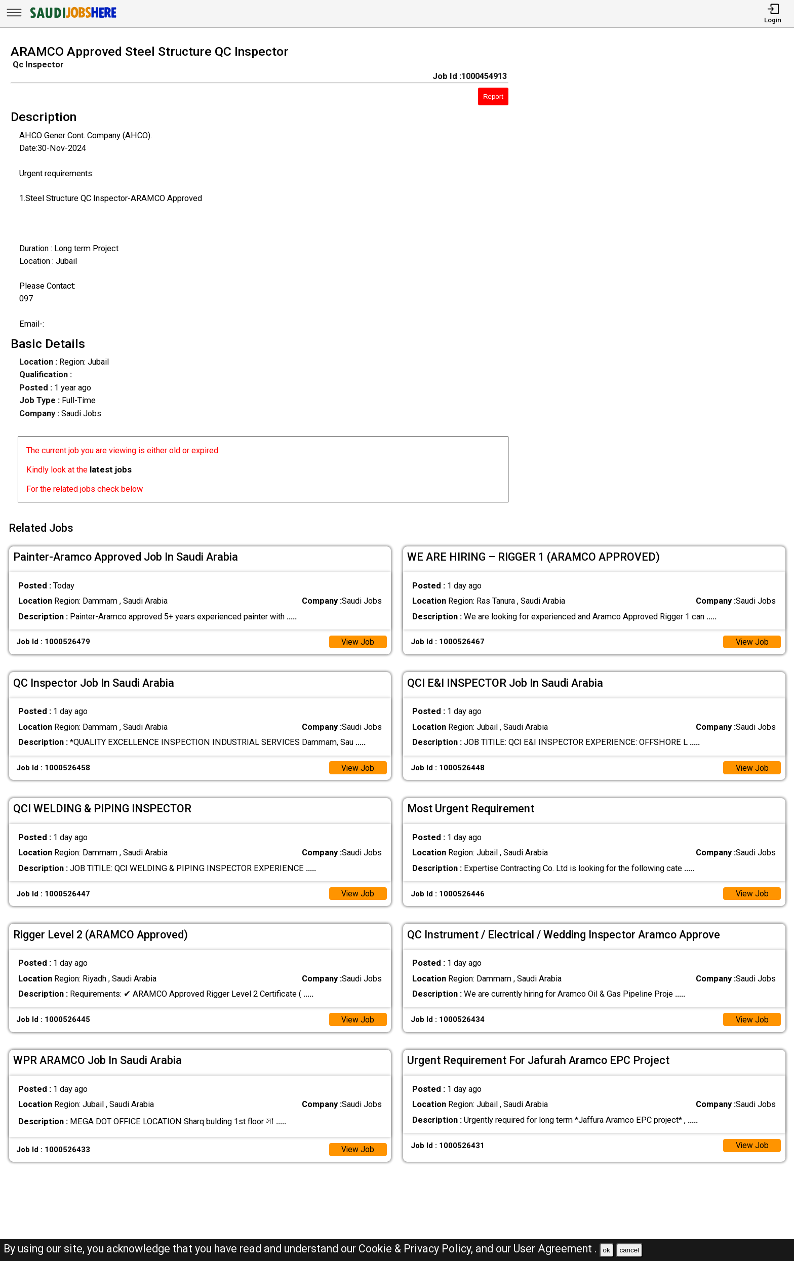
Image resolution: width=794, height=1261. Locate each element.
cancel (629, 1250)
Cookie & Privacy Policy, (417, 1248)
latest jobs (111, 470)
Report (493, 96)
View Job (357, 639)
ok (606, 1250)
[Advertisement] (661, 276)
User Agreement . (555, 1248)
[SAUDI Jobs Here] (72, 17)
